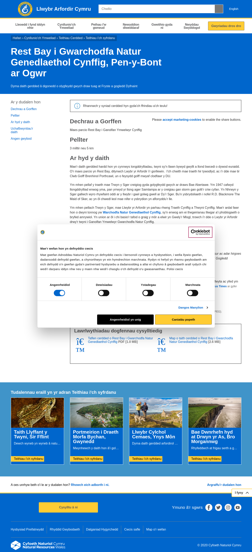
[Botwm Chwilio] (219, 9)
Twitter (218, 507)
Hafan (17, 38)
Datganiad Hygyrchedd (102, 529)
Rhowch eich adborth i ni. (90, 485)
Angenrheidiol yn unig (125, 319)
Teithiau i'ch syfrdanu (100, 38)
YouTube (237, 507)
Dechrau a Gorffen (24, 109)
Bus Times (220, 286)
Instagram (228, 507)
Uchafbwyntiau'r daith (22, 130)
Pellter (15, 115)
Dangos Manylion (190, 307)
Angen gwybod (21, 138)
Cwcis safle (132, 529)
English (233, 8)
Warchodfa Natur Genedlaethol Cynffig (132, 212)
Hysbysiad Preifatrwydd (27, 529)
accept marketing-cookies (182, 119)
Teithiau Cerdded (71, 38)
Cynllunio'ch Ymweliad (40, 38)
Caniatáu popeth (183, 319)
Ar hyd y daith (20, 122)
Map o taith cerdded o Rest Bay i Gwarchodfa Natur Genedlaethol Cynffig (201, 340)
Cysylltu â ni (68, 507)
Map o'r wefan (156, 529)
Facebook (208, 507)
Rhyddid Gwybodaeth (65, 529)
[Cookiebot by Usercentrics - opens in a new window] (200, 232)
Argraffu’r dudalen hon (224, 485)
